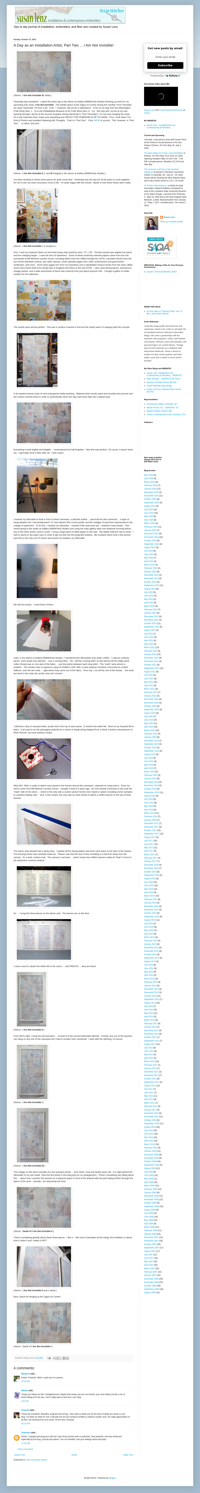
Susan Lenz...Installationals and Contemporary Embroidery (161, 126)
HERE (97, 120)
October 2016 (150, 872)
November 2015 (151, 909)
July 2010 (148, 1130)
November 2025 (151, 496)
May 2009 (148, 1178)
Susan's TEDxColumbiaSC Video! (162, 272)
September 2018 (151, 792)
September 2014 (151, 958)
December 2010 (151, 1113)
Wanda (24, 1390)
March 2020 (149, 730)
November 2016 (151, 868)
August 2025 (149, 506)
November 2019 (151, 744)
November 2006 (151, 1282)
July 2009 (148, 1172)
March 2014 (149, 979)
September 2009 (151, 1165)
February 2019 (150, 775)
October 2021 (150, 665)
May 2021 (148, 682)
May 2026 (148, 475)
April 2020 (148, 727)
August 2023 (149, 589)
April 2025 (148, 520)
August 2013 (149, 1003)
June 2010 (149, 1134)
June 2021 (149, 678)
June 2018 (149, 803)
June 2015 (149, 927)
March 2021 (149, 689)
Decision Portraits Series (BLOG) (161, 382)
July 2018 (148, 799)
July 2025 (148, 509)
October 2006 (150, 1286)
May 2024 (148, 558)
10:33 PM (25, 1381)
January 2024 (150, 571)
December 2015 (151, 906)
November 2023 (151, 578)
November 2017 (151, 827)
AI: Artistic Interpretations (155, 185)
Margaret (25, 1374)
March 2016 (149, 896)
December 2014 (151, 947)
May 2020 (148, 723)
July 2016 (148, 882)
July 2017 (148, 840)
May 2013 (148, 1013)
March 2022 (149, 647)
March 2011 (149, 1103)
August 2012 (149, 1044)
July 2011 (148, 1089)
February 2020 (150, 734)
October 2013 (150, 996)
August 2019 (149, 754)
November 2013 (151, 992)
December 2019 (151, 740)
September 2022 (151, 627)
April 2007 (148, 1265)
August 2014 (149, 961)
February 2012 (150, 1065)
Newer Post (19, 1455)
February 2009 (150, 1189)
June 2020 (149, 720)
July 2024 (148, 551)
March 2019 (149, 771)
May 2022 (148, 640)
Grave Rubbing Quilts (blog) (159, 386)
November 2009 (151, 1158)
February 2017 (150, 858)
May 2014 (148, 972)
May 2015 (148, 930)
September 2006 (151, 1289)
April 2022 (148, 644)
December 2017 (151, 823)
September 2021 (151, 668)
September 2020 (151, 709)
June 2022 (149, 637)
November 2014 (151, 951)
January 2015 (150, 944)
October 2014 (150, 954)
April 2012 (148, 1058)
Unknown (25, 1432)
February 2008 (150, 1230)
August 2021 (149, 671)
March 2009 (149, 1185)
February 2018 (150, 816)
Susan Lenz (149, 110)
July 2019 (148, 758)
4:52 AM (25, 1401)
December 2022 (151, 616)
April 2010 (148, 1141)
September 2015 (151, 916)
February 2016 (150, 899)
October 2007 (150, 1244)
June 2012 (149, 1051)
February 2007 (150, 1272)
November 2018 (151, 785)
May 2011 (148, 1096)
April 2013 (148, 1016)
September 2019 (151, 751)
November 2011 (151, 1075)
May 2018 (148, 806)
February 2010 (150, 1148)
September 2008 (151, 1206)
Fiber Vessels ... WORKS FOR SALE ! (164, 379)
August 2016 (149, 878)
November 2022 (151, 620)
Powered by (165, 75)
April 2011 (148, 1099)
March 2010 (149, 1144)
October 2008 (150, 1203)
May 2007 (148, 1261)
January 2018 (150, 820)
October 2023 (150, 582)
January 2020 (150, 737)
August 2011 (149, 1085)
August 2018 (149, 796)
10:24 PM (25, 1423)
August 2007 (149, 1251)
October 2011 (150, 1078)
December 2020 (151, 699)
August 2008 (149, 1210)
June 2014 (149, 968)
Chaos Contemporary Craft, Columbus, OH (166, 414)
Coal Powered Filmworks (171, 110)
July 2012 (148, 1048)
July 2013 (148, 1006)
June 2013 (149, 1009)
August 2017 (149, 837)
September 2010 (151, 1123)
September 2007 (151, 1248)
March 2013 (149, 1020)
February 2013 (150, 1023)
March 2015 (149, 937)
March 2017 (149, 854)
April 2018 (148, 810)
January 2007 (150, 1275)
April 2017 (148, 851)
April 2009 (148, 1182)
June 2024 (149, 554)
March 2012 (149, 1061)
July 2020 (148, 716)
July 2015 (148, 923)
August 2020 (149, 713)
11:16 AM (25, 1443)
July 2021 (148, 675)
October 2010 (150, 1120)
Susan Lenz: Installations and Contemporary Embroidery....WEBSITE (164, 374)
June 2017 (149, 844)
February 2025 (150, 527)
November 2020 (151, 703)
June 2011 (149, 1092)
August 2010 (149, 1127)
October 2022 (150, 623)
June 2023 (149, 595)
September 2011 (151, 1082)
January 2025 (150, 530)
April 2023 (148, 602)
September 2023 (151, 585)
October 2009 (150, 1161)
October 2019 (150, 747)
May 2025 (148, 516)
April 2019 (148, 768)
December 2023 (151, 575)
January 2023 (150, 613)
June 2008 (149, 1217)
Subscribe (165, 65)
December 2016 (151, 865)
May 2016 (148, 889)
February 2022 (150, 651)
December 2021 (151, 658)
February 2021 (150, 692)
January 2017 (150, 861)
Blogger (112, 1478)
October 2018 (150, 789)
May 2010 (148, 1137)
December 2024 (151, 533)
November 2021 (151, 661)
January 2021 (150, 696)
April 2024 (148, 561)
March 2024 (149, 565)
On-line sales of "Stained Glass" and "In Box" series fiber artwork (164, 312)
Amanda (25, 1410)
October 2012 (150, 1037)
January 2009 (150, 1192)
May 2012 (148, 1054)
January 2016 (150, 903)
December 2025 (151, 492)
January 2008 (150, 1234)
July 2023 (148, 592)
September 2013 (151, 999)
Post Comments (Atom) (36, 1460)
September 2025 (151, 502)
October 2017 (150, 830)
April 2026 (148, 478)
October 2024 (150, 540)
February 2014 (150, 982)
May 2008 (148, 1220)
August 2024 (149, 547)
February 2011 (150, 1106)
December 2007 (151, 1237)
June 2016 (149, 885)
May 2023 (148, 599)
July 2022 (148, 634)
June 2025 (149, 513)
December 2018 (151, 782)
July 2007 (148, 1254)
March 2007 (149, 1268)
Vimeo (147, 113)
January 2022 (150, 654)
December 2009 (151, 1154)
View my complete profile (171, 221)
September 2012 (151, 1041)
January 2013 (150, 1027)
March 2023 (149, 606)
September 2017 (151, 834)
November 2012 (151, 1034)
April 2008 (148, 1223)
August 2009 (149, 1168)
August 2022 (149, 630)
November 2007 (151, 1241)
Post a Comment (25, 1449)
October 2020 (150, 706)
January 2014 (150, 985)
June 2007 (149, 1258)
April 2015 (148, 934)
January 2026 (150, 489)
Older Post (128, 1455)
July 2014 (148, 965)
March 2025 (149, 523)
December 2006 (151, 1279)
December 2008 (151, 1196)
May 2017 (148, 847)
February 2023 (150, 609)
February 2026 (150, 485)
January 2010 (150, 1151)
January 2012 (150, 1068)
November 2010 (151, 1116)
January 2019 (150, 778)
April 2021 (148, 685)
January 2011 (150, 1110)
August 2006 (149, 1292)
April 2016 (148, 892)
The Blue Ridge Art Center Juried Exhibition (163, 153)
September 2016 (151, 875)
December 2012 (151, 1030)
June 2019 (149, 761)
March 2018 (149, 813)
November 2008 (151, 1199)
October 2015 (150, 913)
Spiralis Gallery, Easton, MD (159, 411)
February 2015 (150, 940)
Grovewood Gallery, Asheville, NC (162, 404)
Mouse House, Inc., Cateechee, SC (162, 407)
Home (74, 1455)
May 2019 (148, 765)
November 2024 (151, 537)
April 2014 (148, 975)
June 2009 (149, 1175)
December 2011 (151, 1072)
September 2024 (151, 544)
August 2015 (149, 920)
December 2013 (151, 989)
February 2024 (150, 568)
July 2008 (148, 1213)
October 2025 (150, 499)
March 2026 (149, 482)
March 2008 (149, 1227)
